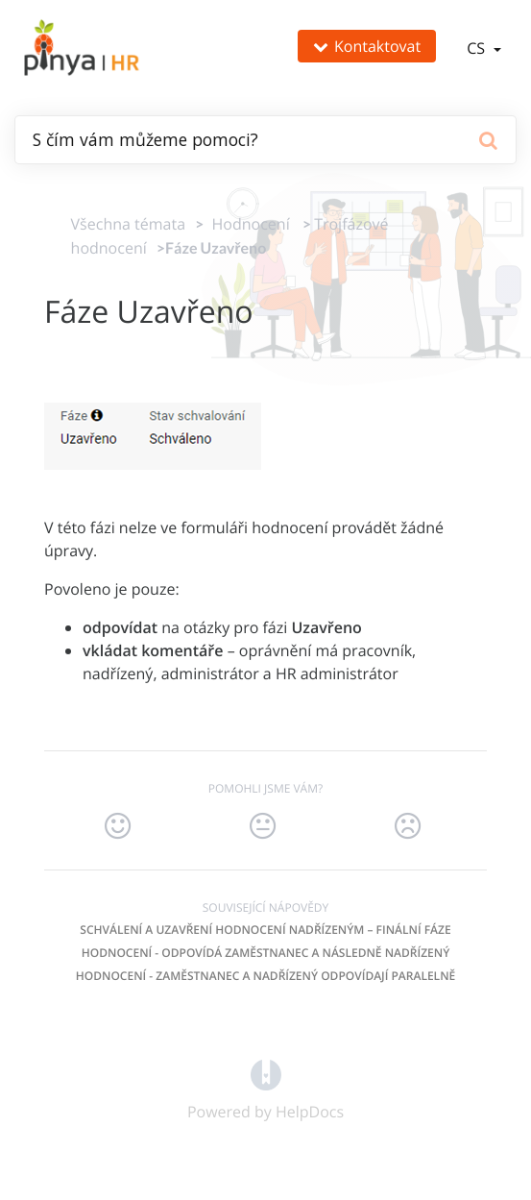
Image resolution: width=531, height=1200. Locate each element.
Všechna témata (128, 223)
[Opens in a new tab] (266, 1073)
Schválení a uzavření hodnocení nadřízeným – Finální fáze (265, 929)
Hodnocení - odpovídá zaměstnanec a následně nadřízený (266, 952)
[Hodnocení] (246, 223)
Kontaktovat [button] (367, 46)
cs (478, 48)
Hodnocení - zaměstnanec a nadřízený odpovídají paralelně (265, 975)
